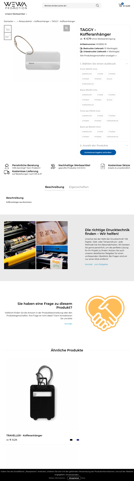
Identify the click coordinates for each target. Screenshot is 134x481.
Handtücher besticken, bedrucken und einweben (117, 432)
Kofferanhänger (41, 21)
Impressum (78, 438)
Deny (83, 478)
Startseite (8, 21)
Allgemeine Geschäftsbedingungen (84, 429)
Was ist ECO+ (46, 434)
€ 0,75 (43, 401)
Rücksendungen (80, 445)
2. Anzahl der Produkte (94, 145)
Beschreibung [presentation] (55, 187)
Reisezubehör (25, 21)
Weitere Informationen (57, 478)
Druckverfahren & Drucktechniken (48, 429)
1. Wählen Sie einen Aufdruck (98, 63)
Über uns (77, 423)
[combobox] (68, 5)
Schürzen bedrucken (115, 438)
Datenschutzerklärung (83, 441)
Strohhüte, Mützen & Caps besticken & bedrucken (117, 425)
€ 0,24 (11, 397)
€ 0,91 (75, 401)
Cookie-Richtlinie (81, 434)
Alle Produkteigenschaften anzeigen (98, 55)
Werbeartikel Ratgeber (51, 423)
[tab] (55, 187)
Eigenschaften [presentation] (78, 187)
